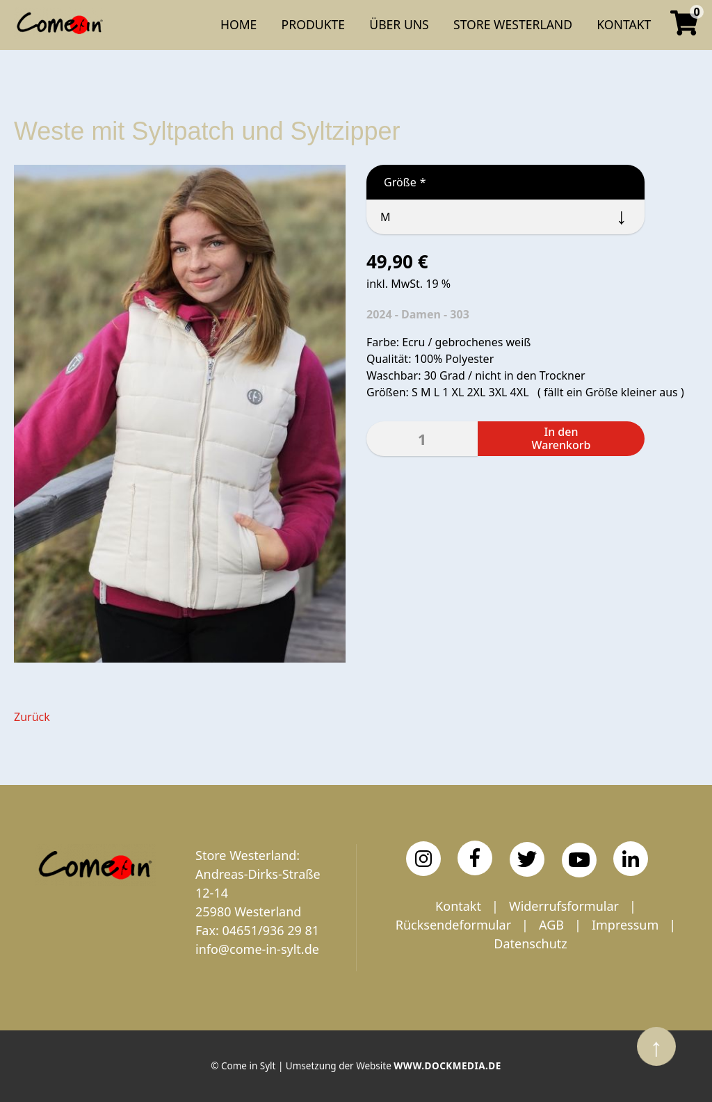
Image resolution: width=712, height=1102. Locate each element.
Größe (396, 182)
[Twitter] (527, 859)
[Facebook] (475, 858)
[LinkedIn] (630, 858)
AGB (551, 924)
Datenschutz (530, 943)
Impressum (625, 924)
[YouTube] (579, 860)
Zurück (32, 716)
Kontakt (458, 906)
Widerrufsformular (564, 906)
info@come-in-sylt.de (257, 949)
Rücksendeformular (453, 924)
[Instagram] (423, 858)
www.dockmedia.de (447, 1066)
